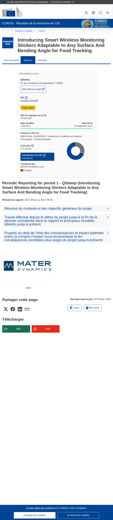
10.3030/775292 (27, 100)
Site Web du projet (32, 90)
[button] (93, 12)
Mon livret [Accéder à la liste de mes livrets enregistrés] (92, 307)
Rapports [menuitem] (28, 60)
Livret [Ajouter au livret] (74, 307)
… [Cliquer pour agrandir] (7, 31)
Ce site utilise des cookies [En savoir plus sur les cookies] (40, 508)
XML (18, 329)
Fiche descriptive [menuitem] (11, 60)
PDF (48, 329)
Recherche (100, 12)
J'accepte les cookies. (34, 515)
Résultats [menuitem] (42, 60)
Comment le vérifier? (62, 2)
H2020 (18, 31)
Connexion (86, 12)
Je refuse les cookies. (78, 515)
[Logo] (28, 265)
